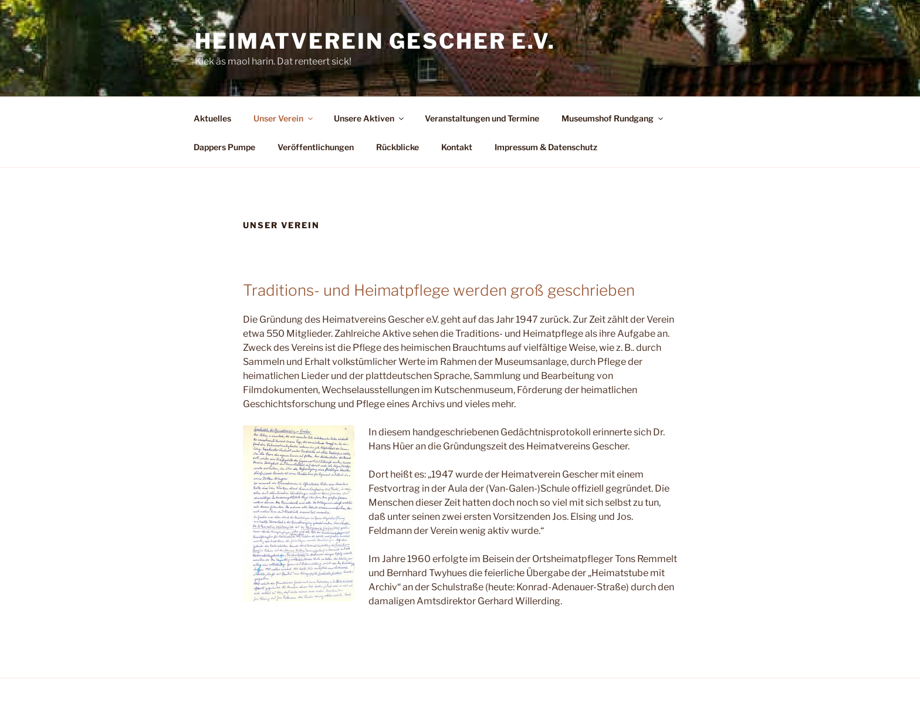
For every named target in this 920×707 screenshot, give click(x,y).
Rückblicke (397, 147)
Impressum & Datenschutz (546, 147)
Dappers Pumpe (224, 147)
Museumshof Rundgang (613, 118)
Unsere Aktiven (369, 118)
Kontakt (456, 147)
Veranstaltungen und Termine (482, 118)
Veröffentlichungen (316, 147)
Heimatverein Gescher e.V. (375, 41)
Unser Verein (283, 118)
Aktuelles (212, 118)
